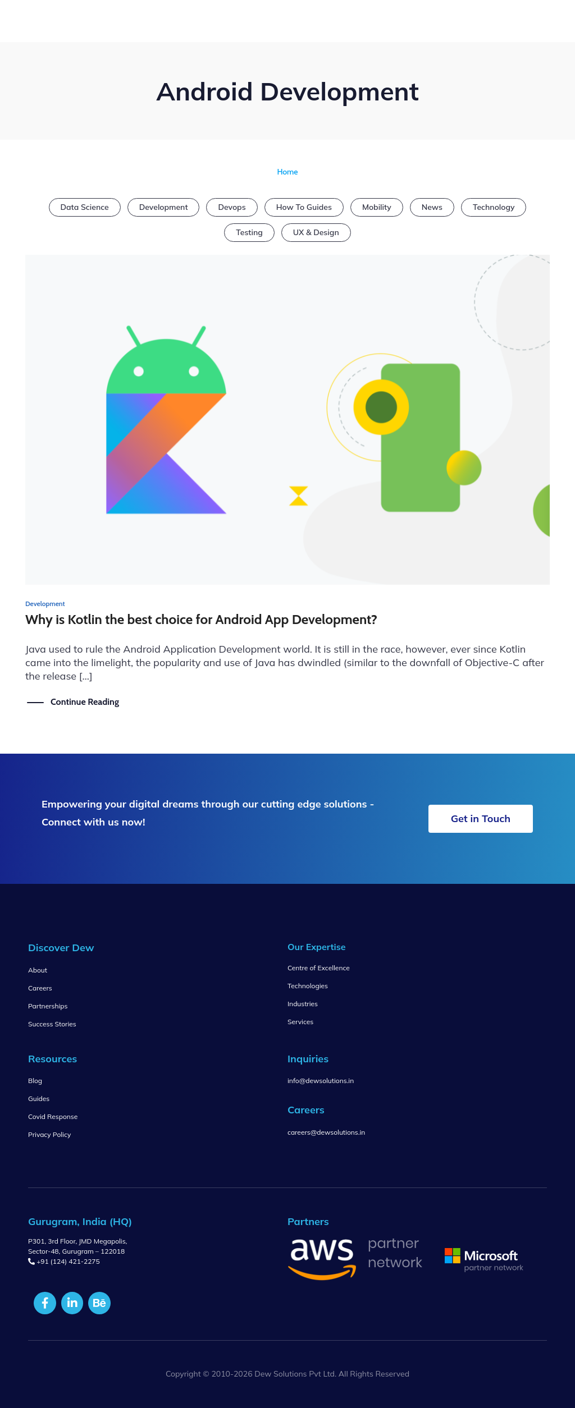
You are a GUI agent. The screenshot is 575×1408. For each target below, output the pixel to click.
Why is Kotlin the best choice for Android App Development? (201, 619)
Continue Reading (85, 701)
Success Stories (52, 1024)
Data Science (85, 207)
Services (300, 1021)
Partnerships (47, 1006)
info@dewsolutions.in (321, 1080)
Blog (35, 1080)
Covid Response (52, 1116)
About (37, 970)
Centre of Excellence (319, 968)
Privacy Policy (49, 1134)
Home (287, 172)
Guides (38, 1098)
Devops (231, 207)
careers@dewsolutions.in (326, 1132)
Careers (40, 988)
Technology (494, 207)
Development (163, 207)
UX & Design (316, 232)
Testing (249, 232)
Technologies (308, 986)
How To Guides (304, 207)
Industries (303, 1003)
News (432, 207)
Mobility (376, 207)
